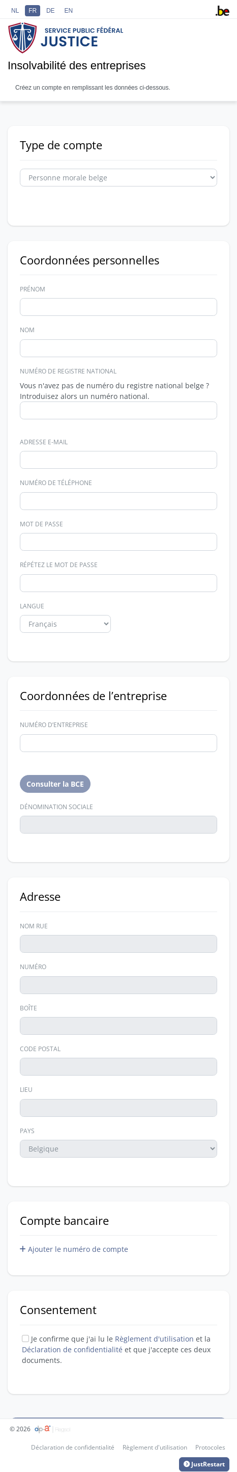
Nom (27, 330)
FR (32, 10)
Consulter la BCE (55, 784)
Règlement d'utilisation (154, 1339)
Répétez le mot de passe (59, 564)
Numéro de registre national (68, 371)
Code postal (40, 1049)
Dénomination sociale (56, 806)
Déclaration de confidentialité (73, 1349)
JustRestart (204, 1464)
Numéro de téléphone (56, 482)
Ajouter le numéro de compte (74, 1249)
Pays (27, 1131)
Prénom (32, 289)
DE (50, 10)
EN (68, 10)
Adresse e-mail (44, 442)
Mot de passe (41, 524)
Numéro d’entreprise (54, 724)
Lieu (26, 1089)
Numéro (33, 966)
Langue (32, 606)
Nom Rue (34, 926)
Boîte (28, 1008)
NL (15, 10)
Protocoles (210, 1447)
